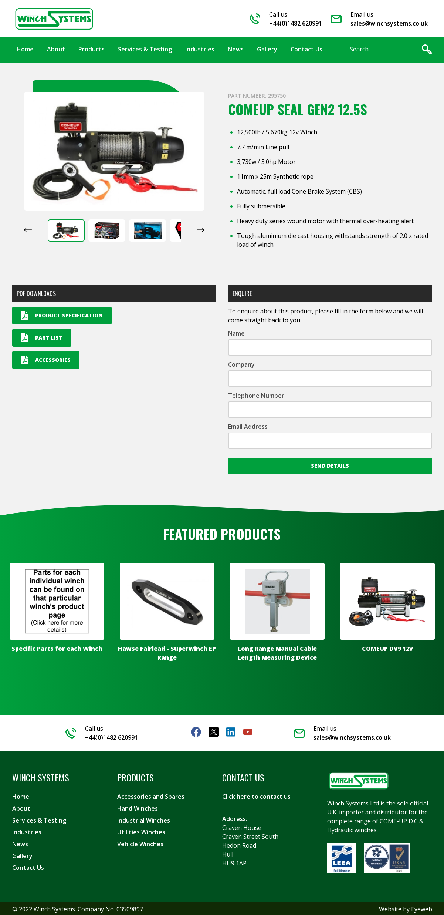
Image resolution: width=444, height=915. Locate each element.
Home (20, 795)
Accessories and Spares (150, 795)
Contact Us (28, 866)
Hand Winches (137, 807)
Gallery (22, 854)
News (20, 842)
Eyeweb (421, 908)
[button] (66, 229)
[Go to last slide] (28, 228)
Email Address (248, 425)
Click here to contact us (256, 795)
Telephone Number (256, 394)
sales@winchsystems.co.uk (389, 22)
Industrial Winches (143, 819)
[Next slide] (200, 228)
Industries (26, 831)
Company (241, 363)
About (21, 807)
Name (236, 332)
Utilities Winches (141, 831)
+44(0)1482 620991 (295, 22)
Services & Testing (39, 819)
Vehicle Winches (140, 842)
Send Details (330, 464)
